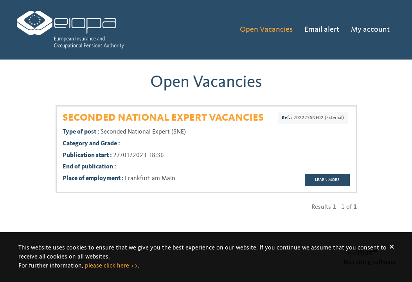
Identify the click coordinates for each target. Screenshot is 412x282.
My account (370, 30)
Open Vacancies (266, 30)
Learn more (327, 180)
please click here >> (111, 266)
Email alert (321, 30)
